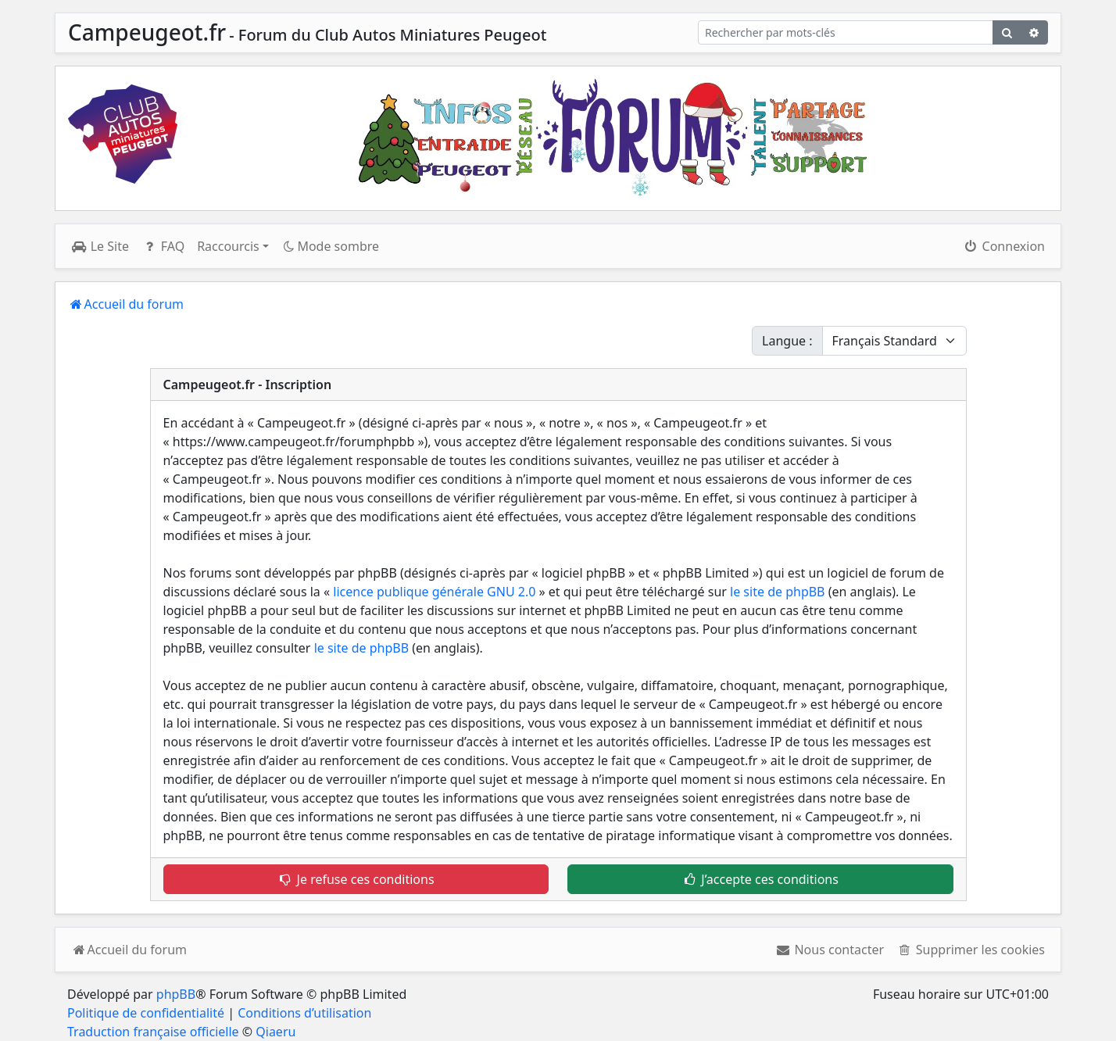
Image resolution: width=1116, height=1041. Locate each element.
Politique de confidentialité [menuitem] (145, 1012)
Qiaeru (275, 1031)
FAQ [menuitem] (162, 246)
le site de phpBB (777, 591)
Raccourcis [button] (228, 246)
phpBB (175, 994)
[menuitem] (829, 949)
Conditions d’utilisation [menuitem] (304, 1012)
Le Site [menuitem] (100, 246)
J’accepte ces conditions (760, 879)
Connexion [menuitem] (1004, 246)
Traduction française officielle (153, 1031)
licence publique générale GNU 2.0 (434, 591)
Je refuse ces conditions (356, 879)
